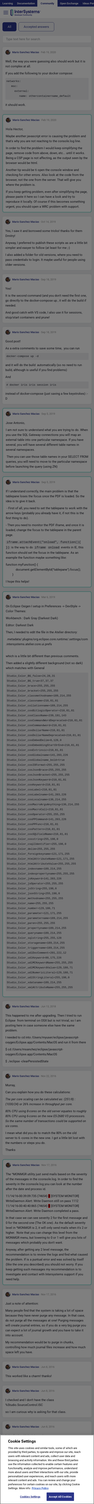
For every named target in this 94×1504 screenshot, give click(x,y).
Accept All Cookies (60, 1499)
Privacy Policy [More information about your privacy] (40, 1491)
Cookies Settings (30, 1499)
